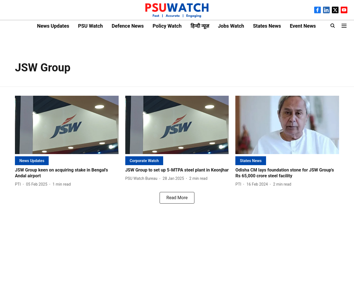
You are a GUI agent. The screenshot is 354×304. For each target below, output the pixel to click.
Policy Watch (167, 26)
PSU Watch (90, 26)
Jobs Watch (231, 26)
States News (267, 26)
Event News (303, 26)
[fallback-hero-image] (67, 125)
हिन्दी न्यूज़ (200, 26)
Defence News (128, 26)
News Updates (53, 26)
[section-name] (32, 160)
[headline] (67, 173)
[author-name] (19, 184)
